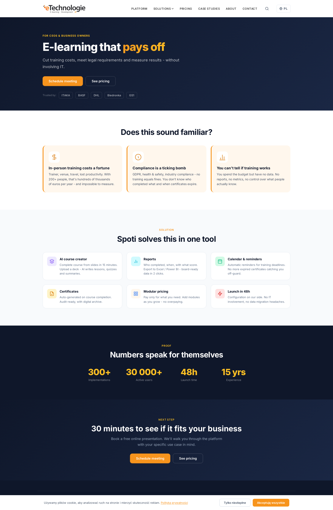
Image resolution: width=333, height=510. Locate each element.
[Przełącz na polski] (283, 8)
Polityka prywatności (174, 502)
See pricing (100, 81)
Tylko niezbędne (235, 502)
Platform (139, 8)
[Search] (267, 8)
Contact (250, 8)
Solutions (163, 8)
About (231, 8)
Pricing (186, 8)
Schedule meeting (63, 81)
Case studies (209, 8)
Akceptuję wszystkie (271, 502)
